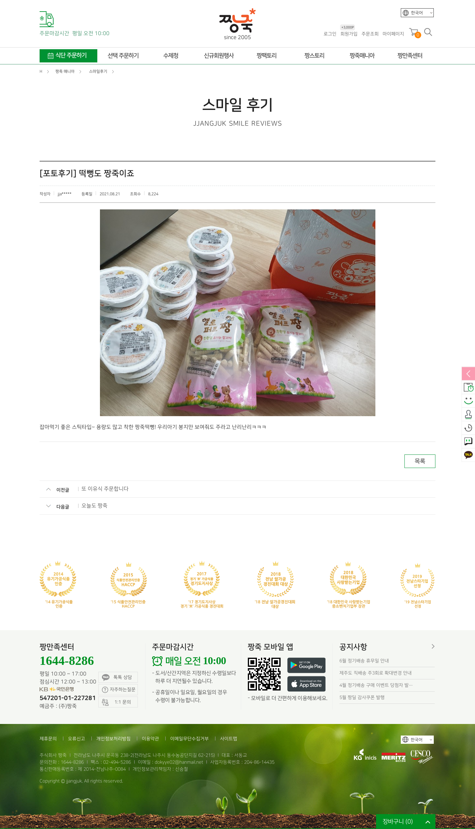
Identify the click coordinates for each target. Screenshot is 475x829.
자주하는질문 (119, 689)
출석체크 (468, 415)
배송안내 (468, 388)
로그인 (330, 33)
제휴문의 (48, 738)
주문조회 (370, 33)
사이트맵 (228, 738)
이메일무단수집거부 (189, 738)
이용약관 (150, 738)
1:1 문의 (468, 442)
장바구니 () (398, 821)
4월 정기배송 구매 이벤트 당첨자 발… (376, 685)
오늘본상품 (468, 428)
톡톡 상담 (117, 677)
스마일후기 (468, 401)
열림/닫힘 (468, 374)
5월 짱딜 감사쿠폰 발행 (362, 697)
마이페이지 (393, 33)
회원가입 (349, 33)
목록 (420, 461)
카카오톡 (468, 455)
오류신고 (76, 738)
